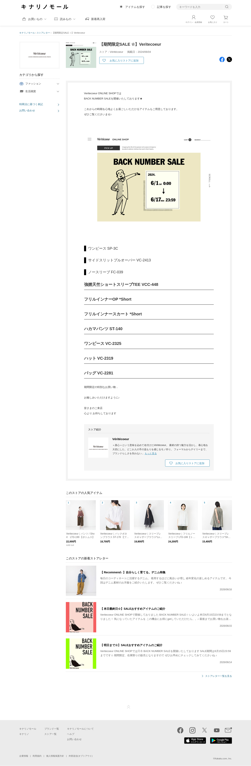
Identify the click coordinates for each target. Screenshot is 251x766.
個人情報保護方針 (55, 756)
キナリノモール (27, 33)
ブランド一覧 (51, 728)
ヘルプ (70, 734)
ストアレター (43, 33)
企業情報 (23, 756)
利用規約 (37, 756)
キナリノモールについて (80, 728)
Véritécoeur (120, 439)
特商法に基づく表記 (31, 104)
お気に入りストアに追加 (124, 60)
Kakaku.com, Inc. (223, 758)
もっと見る (151, 453)
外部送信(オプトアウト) (80, 756)
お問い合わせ (27, 110)
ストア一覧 (50, 734)
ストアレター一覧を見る (218, 676)
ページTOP (129, 707)
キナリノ (24, 734)
